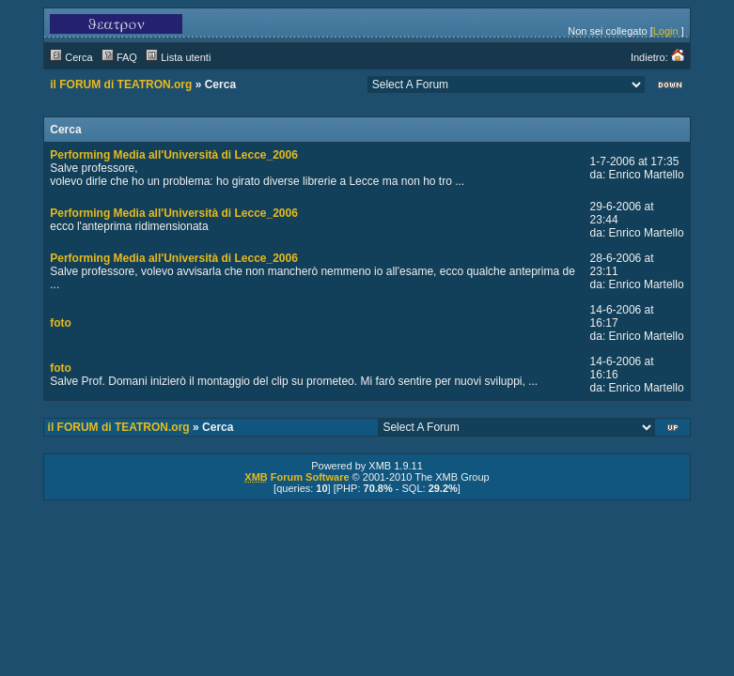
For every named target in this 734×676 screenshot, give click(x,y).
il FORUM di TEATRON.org (121, 84)
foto (60, 323)
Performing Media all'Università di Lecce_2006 (174, 154)
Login (666, 31)
